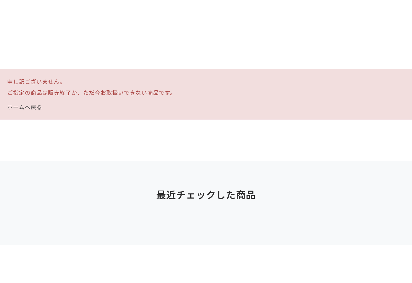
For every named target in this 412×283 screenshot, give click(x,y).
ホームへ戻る (24, 107)
